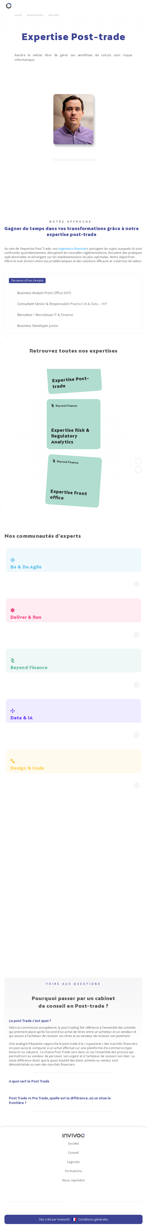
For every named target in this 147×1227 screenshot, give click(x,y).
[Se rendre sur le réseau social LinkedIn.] (63, 1187)
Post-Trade (53, 15)
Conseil (18, 15)
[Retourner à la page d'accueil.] (8, 15)
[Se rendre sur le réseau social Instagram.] (70, 1187)
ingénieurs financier (72, 249)
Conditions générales (93, 1219)
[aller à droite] (138, 469)
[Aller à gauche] (138, 461)
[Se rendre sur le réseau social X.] (84, 1187)
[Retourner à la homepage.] (8, 6)
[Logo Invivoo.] (73, 1136)
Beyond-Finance (35, 15)
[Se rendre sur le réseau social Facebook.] (77, 1187)
